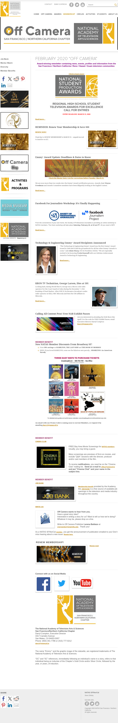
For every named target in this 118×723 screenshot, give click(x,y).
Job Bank (4, 59)
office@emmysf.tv (108, 467)
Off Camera (46, 14)
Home (36, 14)
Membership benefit (85, 486)
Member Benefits (7, 71)
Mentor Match (6, 63)
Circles (80, 14)
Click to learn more (76, 74)
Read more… (40, 119)
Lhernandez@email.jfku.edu (67, 527)
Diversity (4, 67)
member (59, 532)
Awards (57, 14)
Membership (69, 14)
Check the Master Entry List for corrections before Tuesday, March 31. (76, 178)
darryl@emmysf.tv (50, 425)
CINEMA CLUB (40, 441)
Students (102, 14)
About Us (113, 14)
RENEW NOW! (40, 132)
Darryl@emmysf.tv (85, 324)
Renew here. (68, 534)
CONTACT (48, 4)
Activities (90, 14)
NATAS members (108, 447)
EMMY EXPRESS (60, 4)
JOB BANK (86, 489)
